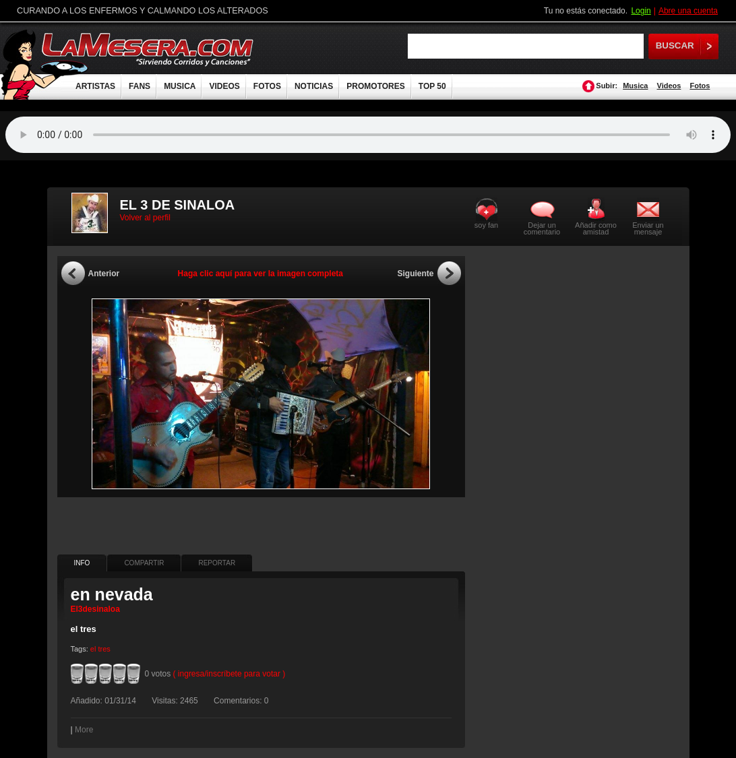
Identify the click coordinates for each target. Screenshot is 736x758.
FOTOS (267, 86)
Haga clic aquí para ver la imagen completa (260, 273)
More (84, 729)
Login (640, 10)
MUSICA (179, 86)
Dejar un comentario (542, 228)
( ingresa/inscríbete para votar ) (229, 673)
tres (104, 649)
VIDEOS (224, 86)
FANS (139, 86)
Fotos (699, 86)
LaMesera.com (148, 48)
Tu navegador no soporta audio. (368, 135)
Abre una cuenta (688, 10)
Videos (669, 86)
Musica (635, 86)
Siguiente (415, 273)
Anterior (104, 273)
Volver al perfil (145, 217)
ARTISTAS (95, 86)
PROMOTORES (375, 86)
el (93, 649)
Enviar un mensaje (647, 228)
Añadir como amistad (596, 228)
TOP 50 (432, 86)
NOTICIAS (314, 86)
